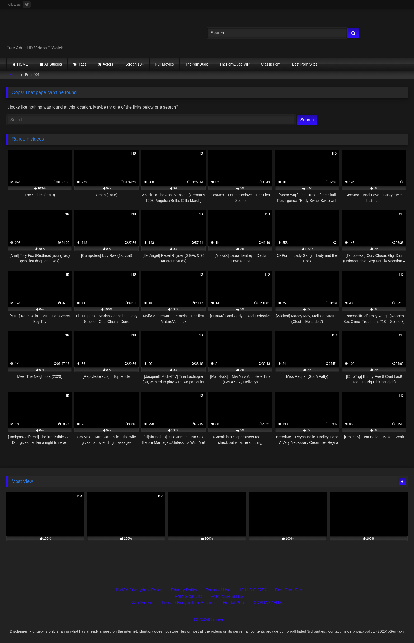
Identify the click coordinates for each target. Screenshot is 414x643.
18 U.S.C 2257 (253, 590)
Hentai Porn (234, 602)
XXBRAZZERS (268, 602)
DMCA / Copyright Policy (139, 590)
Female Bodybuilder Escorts (188, 602)
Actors (108, 64)
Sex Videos (142, 602)
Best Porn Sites (305, 64)
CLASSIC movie (209, 619)
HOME (22, 64)
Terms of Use (218, 590)
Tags (83, 64)
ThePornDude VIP (235, 64)
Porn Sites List (188, 596)
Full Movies (164, 64)
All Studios (53, 64)
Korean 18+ (134, 64)
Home (14, 75)
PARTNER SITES (227, 596)
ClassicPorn (271, 64)
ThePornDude (196, 64)
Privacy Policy (184, 590)
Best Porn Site (288, 590)
